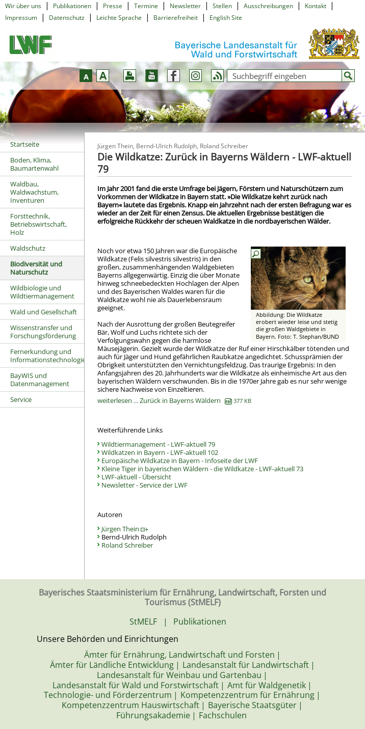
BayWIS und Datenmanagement (39, 379)
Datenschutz (67, 17)
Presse (112, 6)
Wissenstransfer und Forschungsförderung (43, 331)
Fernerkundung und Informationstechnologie (47, 355)
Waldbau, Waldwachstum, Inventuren (34, 192)
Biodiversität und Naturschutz (36, 268)
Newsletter (185, 6)
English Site (226, 17)
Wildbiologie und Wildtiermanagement (42, 292)
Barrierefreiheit (175, 17)
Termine (146, 6)
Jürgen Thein (124, 528)
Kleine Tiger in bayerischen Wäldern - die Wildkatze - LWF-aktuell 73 (202, 468)
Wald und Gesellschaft (43, 311)
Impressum (21, 17)
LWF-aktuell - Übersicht (136, 476)
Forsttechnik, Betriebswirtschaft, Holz (38, 224)
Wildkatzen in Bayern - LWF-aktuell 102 (159, 452)
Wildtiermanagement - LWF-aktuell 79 (158, 444)
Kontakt (315, 6)
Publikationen (72, 6)
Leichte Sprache (119, 17)
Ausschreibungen (268, 6)
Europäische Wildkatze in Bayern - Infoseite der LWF (179, 460)
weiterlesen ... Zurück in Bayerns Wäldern (174, 400)
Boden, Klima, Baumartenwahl (34, 164)
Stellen (222, 6)
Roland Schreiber (127, 545)
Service (21, 399)
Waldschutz (27, 248)
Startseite (24, 144)
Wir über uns (23, 6)
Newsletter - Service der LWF (144, 485)
